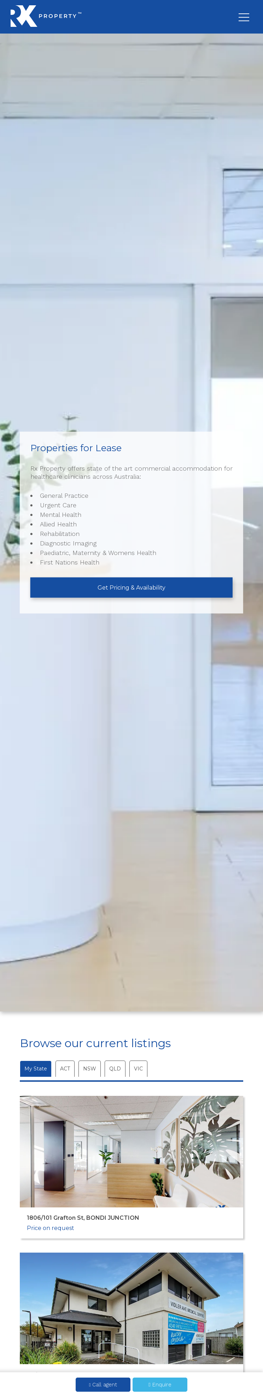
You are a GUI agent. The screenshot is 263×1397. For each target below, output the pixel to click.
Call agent (103, 1384)
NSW (89, 1068)
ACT (65, 1068)
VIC (138, 1068)
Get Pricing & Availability (131, 587)
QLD (115, 1068)
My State (35, 1068)
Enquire (159, 1384)
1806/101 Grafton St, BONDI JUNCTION (83, 1217)
